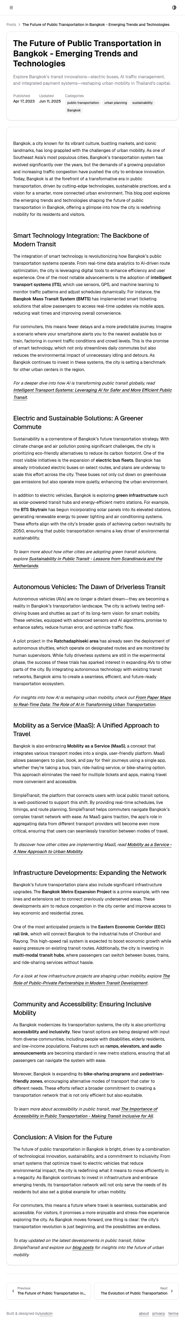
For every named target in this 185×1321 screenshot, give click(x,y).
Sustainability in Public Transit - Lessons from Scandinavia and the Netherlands (87, 557)
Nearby (8, 205)
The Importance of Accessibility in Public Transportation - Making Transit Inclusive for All (86, 877)
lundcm (44, 1008)
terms (32, 1012)
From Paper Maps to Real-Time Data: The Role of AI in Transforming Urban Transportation (90, 637)
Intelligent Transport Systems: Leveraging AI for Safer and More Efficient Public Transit (84, 467)
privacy (19, 1012)
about (7, 1012)
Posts (20, 205)
